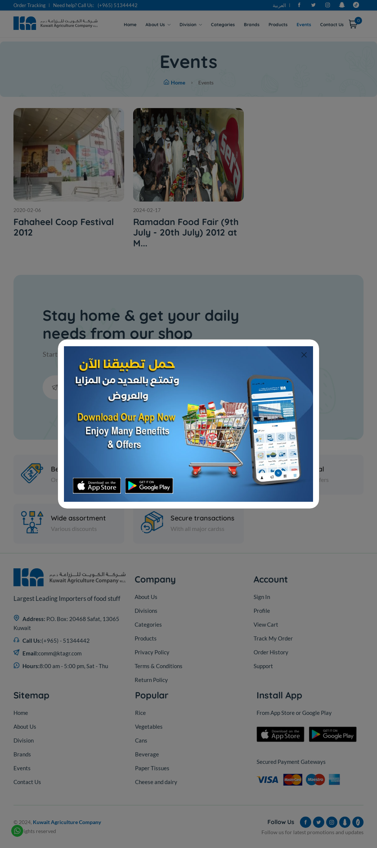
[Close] (304, 355)
